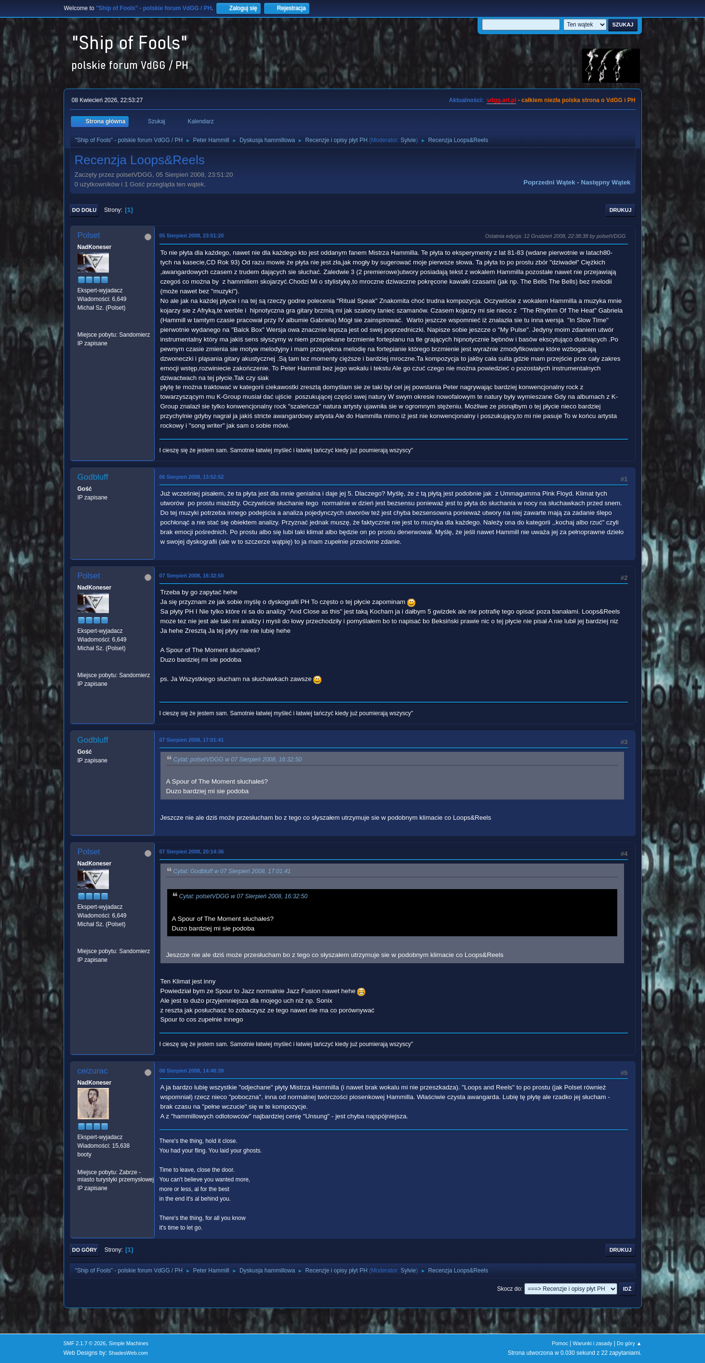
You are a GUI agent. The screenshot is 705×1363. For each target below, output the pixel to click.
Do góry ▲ (629, 1343)
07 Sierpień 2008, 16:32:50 (192, 575)
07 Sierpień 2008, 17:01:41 (192, 740)
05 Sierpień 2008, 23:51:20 (192, 235)
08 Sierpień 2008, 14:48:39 (192, 1071)
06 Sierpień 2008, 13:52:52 (192, 477)
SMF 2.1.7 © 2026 (85, 1343)
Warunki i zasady (592, 1343)
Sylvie (408, 140)
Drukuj (621, 210)
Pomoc (560, 1343)
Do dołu (84, 210)
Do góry (84, 1250)
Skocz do (509, 1288)
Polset (89, 235)
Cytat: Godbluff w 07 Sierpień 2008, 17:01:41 (232, 871)
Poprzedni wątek (549, 182)
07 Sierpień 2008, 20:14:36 (192, 851)
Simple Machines (128, 1343)
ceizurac (93, 1070)
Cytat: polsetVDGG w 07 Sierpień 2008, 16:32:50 (237, 759)
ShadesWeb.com (128, 1353)
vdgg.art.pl (501, 100)
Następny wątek (606, 182)
